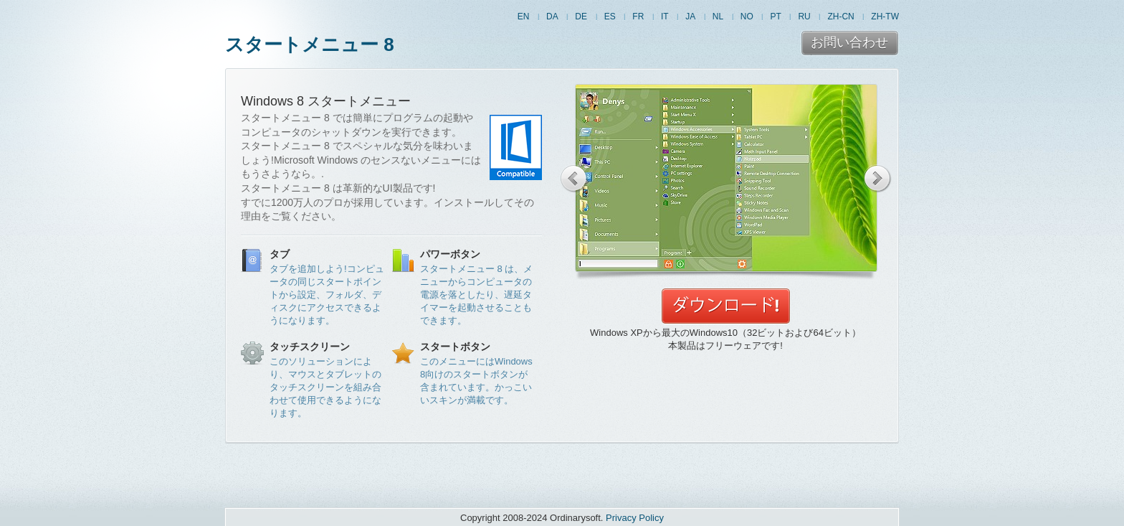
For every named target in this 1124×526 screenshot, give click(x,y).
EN (524, 16)
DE (581, 16)
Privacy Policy (635, 517)
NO (746, 16)
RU (804, 16)
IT (665, 16)
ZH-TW (885, 16)
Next (878, 178)
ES (610, 16)
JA (690, 16)
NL (718, 16)
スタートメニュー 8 (309, 44)
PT (775, 16)
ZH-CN (840, 16)
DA (552, 16)
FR (638, 16)
